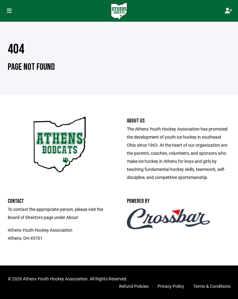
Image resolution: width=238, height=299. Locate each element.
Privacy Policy (171, 286)
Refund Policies (134, 286)
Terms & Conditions (212, 286)
